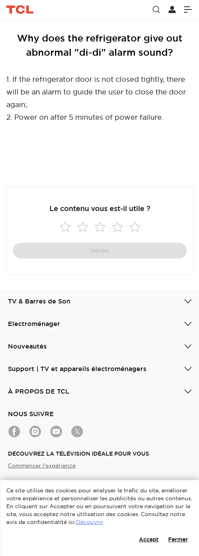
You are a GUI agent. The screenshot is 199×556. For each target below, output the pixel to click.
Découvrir (89, 522)
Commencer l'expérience (42, 465)
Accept (149, 539)
